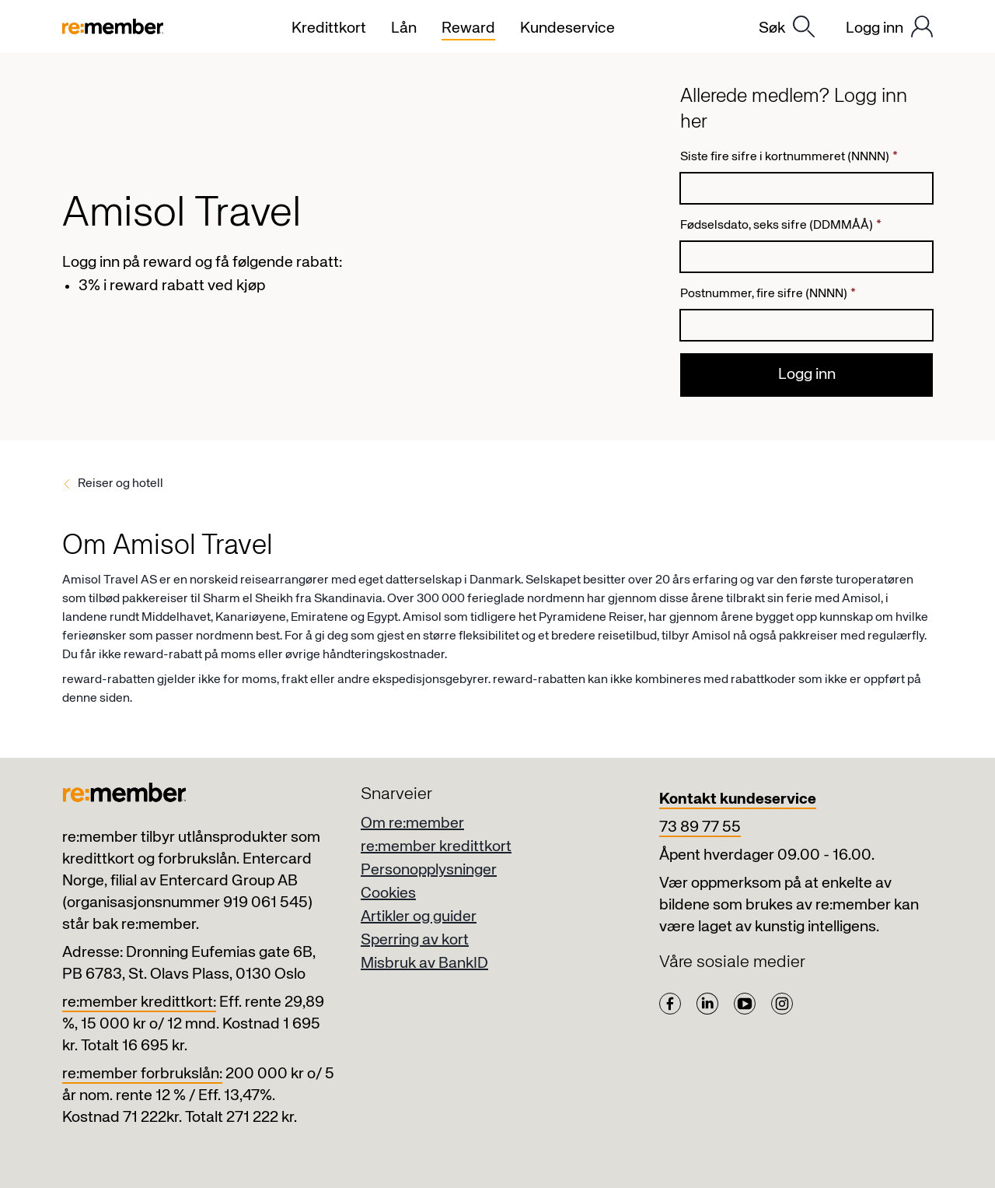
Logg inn (807, 374)
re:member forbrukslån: (142, 1074)
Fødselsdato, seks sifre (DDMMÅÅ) (781, 225)
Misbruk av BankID (424, 963)
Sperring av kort (415, 940)
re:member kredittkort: (139, 1002)
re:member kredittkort (436, 847)
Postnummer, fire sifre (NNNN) (768, 294)
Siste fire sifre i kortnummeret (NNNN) (789, 157)
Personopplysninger (429, 870)
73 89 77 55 (700, 827)
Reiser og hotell (120, 484)
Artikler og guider (419, 917)
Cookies (388, 893)
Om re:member (412, 823)
